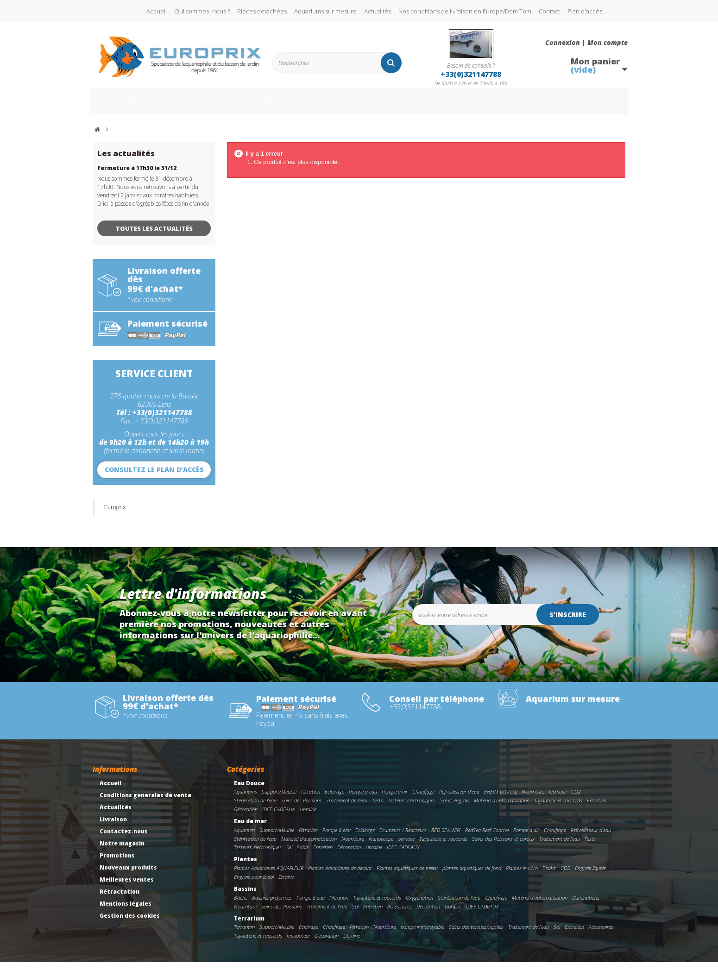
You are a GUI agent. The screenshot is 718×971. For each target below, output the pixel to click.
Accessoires (399, 915)
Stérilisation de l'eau (255, 809)
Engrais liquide (590, 876)
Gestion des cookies (130, 924)
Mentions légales (125, 912)
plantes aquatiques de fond (471, 876)
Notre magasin (122, 852)
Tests (377, 809)
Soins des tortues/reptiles (476, 935)
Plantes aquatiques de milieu (407, 876)
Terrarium (409, 105)
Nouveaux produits (128, 876)
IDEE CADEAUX (278, 817)
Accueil (156, 11)
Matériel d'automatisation (501, 809)
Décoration (246, 817)
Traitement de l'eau (347, 809)
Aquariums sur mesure (325, 11)
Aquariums (245, 800)
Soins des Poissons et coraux (503, 847)
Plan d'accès (584, 11)
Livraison (113, 828)
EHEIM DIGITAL (500, 800)
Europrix (114, 515)
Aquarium (244, 838)
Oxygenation (419, 906)
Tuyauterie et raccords (558, 809)
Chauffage (423, 800)
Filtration (310, 800)
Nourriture (533, 800)
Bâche (240, 906)
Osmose (558, 800)
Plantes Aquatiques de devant (340, 876)
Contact (549, 11)
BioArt (549, 876)
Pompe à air (395, 800)
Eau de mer (204, 105)
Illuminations (585, 906)
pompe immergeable (422, 935)
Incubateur (298, 944)
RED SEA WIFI (445, 838)
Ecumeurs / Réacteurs (403, 838)
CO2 (576, 800)
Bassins (340, 105)
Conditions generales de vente (145, 804)
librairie (286, 885)
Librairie (308, 817)
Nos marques (573, 105)
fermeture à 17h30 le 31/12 (136, 177)
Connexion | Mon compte (586, 42)
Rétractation (119, 900)
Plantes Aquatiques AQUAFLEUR (268, 876)
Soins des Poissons (301, 809)
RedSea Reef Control (487, 838)
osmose (406, 847)
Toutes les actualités (154, 237)
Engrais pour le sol (254, 885)
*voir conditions (149, 308)
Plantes (276, 105)
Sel (289, 855)
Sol (355, 915)
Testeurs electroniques (411, 809)
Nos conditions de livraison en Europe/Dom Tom (464, 11)
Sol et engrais (454, 809)
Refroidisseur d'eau (459, 800)
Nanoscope (381, 847)
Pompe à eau (363, 800)
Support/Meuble (279, 800)
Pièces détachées (262, 11)
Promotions (488, 105)
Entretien (596, 809)
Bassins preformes (272, 906)
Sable (303, 855)
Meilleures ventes (127, 888)
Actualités (377, 11)
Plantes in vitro (522, 876)
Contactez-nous (124, 840)
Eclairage (334, 800)
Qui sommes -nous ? (202, 11)
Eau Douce (128, 105)
